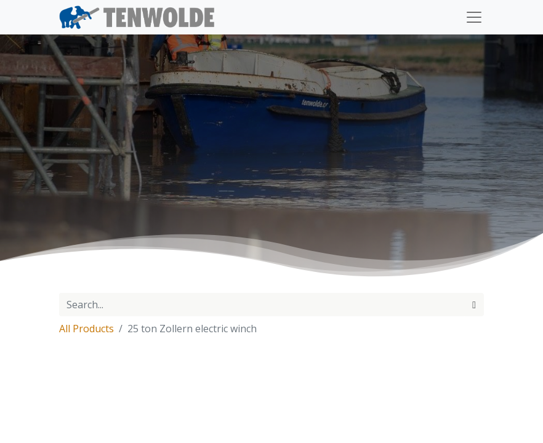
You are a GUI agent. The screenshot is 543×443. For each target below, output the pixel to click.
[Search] (474, 304)
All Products (86, 328)
